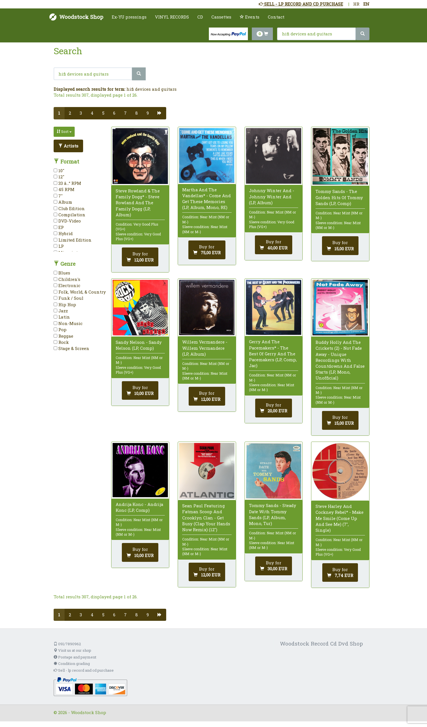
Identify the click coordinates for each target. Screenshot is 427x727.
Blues (62, 273)
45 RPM (64, 189)
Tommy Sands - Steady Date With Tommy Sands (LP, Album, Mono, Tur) (272, 514)
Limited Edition (73, 240)
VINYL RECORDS (172, 17)
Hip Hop (65, 304)
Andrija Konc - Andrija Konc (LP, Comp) (139, 507)
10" (59, 170)
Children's (67, 279)
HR (356, 4)
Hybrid (63, 233)
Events (249, 17)
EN (366, 4)
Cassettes (221, 17)
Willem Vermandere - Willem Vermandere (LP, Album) (204, 347)
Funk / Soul (68, 298)
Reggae (63, 336)
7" (58, 196)
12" (59, 177)
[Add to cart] (140, 256)
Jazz (61, 310)
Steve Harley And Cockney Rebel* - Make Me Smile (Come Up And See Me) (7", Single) (340, 518)
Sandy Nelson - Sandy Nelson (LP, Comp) (139, 345)
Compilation (69, 214)
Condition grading (72, 663)
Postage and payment (75, 657)
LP (59, 246)
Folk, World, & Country (80, 292)
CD (200, 17)
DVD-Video (67, 221)
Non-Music (68, 323)
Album (63, 202)
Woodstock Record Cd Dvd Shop (321, 643)
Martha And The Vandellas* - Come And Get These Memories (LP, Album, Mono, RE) (206, 198)
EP (59, 227)
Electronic (67, 285)
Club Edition (69, 208)
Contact (276, 17)
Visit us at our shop (72, 650)
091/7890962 (67, 643)
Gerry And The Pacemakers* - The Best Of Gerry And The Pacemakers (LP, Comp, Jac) (273, 353)
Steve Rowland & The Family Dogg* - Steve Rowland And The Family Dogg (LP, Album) (138, 202)
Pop (60, 329)
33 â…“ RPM (67, 183)
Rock (61, 342)
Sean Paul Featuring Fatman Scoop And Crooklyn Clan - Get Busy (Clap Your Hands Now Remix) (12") (206, 517)
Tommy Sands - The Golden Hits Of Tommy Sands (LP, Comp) (339, 197)
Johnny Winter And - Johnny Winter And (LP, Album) (271, 196)
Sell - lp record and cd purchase (84, 670)
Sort (64, 131)
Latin (62, 317)
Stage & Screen (71, 348)
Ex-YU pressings (129, 17)
